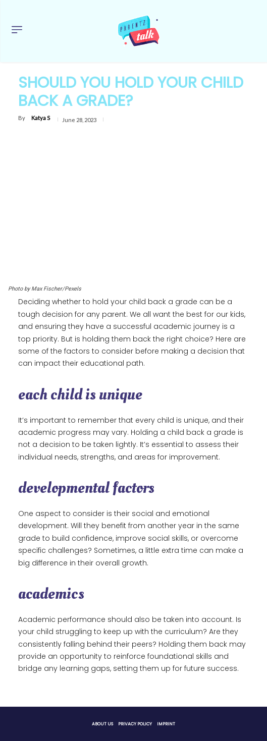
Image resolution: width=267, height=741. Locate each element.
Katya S (40, 118)
